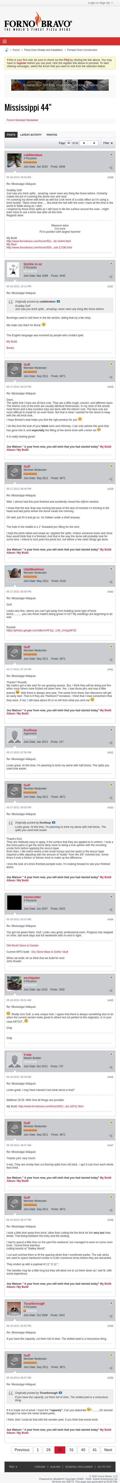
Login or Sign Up (100, 2)
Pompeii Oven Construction (82, 50)
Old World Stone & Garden (23, 945)
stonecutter (32, 897)
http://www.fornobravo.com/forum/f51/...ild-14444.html (39, 241)
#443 (110, 807)
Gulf (27, 364)
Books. (11, 347)
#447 (110, 1145)
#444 (110, 919)
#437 (110, 286)
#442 (110, 752)
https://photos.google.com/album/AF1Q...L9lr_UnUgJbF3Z (41, 630)
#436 (110, 177)
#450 (110, 1377)
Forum (16, 50)
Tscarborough (34, 1303)
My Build (22, 449)
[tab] (11, 135)
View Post (58, 301)
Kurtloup (30, 730)
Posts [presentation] (11, 134)
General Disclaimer (79, 1466)
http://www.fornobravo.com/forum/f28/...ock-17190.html (39, 247)
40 (83, 1450)
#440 (110, 591)
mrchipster (32, 978)
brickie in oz (33, 264)
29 (48, 1450)
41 (95, 1450)
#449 (110, 1326)
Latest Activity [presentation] (31, 134)
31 (71, 1450)
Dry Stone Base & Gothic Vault (50, 951)
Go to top (104, 1466)
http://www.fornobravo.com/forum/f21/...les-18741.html (50, 1106)
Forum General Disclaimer (22, 120)
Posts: (54, 166)
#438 (110, 387)
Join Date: (30, 166)
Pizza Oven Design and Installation (43, 50)
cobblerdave (33, 155)
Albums (55, 1466)
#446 (110, 1077)
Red (13, 1466)
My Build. (12, 341)
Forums (40, 1466)
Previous (22, 1450)
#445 (110, 1000)
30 (60, 1450)
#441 (110, 669)
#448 (110, 1220)
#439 (110, 489)
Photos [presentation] (52, 134)
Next (108, 1450)
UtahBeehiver (34, 569)
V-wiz (28, 1054)
